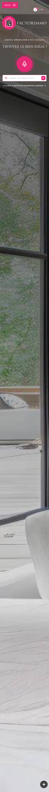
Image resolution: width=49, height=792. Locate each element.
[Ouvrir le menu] (10, 5)
